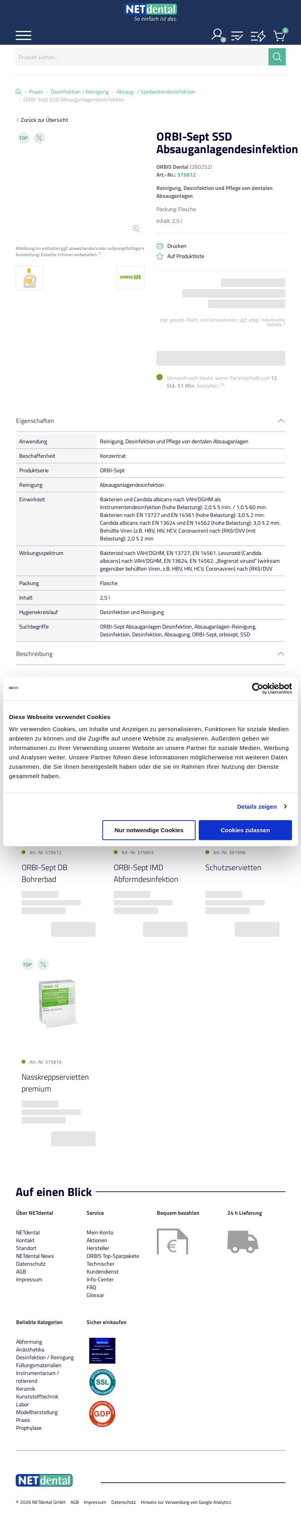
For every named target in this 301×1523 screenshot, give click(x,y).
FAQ (91, 1287)
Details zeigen (257, 806)
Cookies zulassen (245, 830)
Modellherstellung (37, 1412)
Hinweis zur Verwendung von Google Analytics (186, 1502)
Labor (22, 1404)
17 (99, 253)
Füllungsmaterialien (39, 1365)
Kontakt (25, 1240)
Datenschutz (30, 1263)
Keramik (25, 1388)
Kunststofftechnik (37, 1396)
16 (221, 384)
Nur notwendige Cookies (148, 830)
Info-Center (100, 1279)
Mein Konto (100, 1232)
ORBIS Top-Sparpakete (113, 1256)
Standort (26, 1248)
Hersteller (98, 1248)
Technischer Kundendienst (103, 1267)
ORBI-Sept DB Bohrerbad (44, 873)
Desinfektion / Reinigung (45, 1357)
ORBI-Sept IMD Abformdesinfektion (146, 873)
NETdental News (35, 1256)
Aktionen (97, 1240)
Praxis (23, 1420)
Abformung (29, 1341)
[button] (237, 36)
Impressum (29, 1279)
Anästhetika (30, 1349)
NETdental (28, 1232)
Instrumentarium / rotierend (37, 1377)
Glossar (95, 1295)
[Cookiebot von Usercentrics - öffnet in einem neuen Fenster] (257, 688)
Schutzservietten (233, 867)
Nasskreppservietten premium (55, 1083)
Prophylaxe (29, 1428)
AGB (21, 1271)
